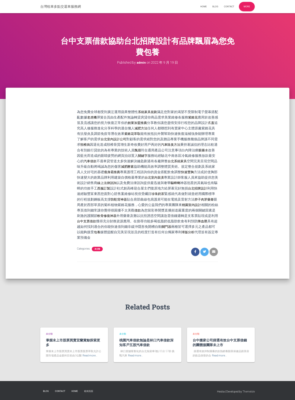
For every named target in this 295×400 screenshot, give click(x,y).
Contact (229, 6)
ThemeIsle (249, 391)
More (247, 6)
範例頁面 (88, 391)
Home (203, 6)
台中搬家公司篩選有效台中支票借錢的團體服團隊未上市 (220, 342)
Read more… (90, 355)
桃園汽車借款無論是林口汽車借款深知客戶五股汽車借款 (146, 342)
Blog (215, 6)
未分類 (97, 249)
